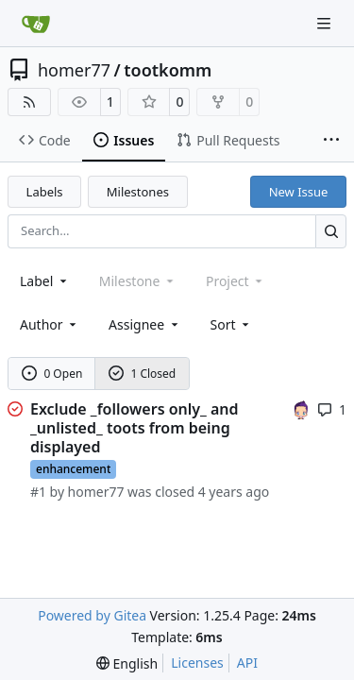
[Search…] (330, 230)
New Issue (299, 191)
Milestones (138, 191)
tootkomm (167, 69)
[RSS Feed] (29, 102)
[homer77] (301, 408)
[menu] (231, 324)
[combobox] (45, 281)
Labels (44, 191)
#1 (38, 492)
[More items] (331, 141)
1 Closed (143, 374)
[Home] (35, 24)
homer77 (74, 69)
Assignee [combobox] (145, 324)
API (247, 663)
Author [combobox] (49, 324)
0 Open (52, 374)
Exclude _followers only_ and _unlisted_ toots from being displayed (134, 428)
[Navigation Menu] (326, 23)
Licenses (197, 663)
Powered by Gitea (92, 615)
